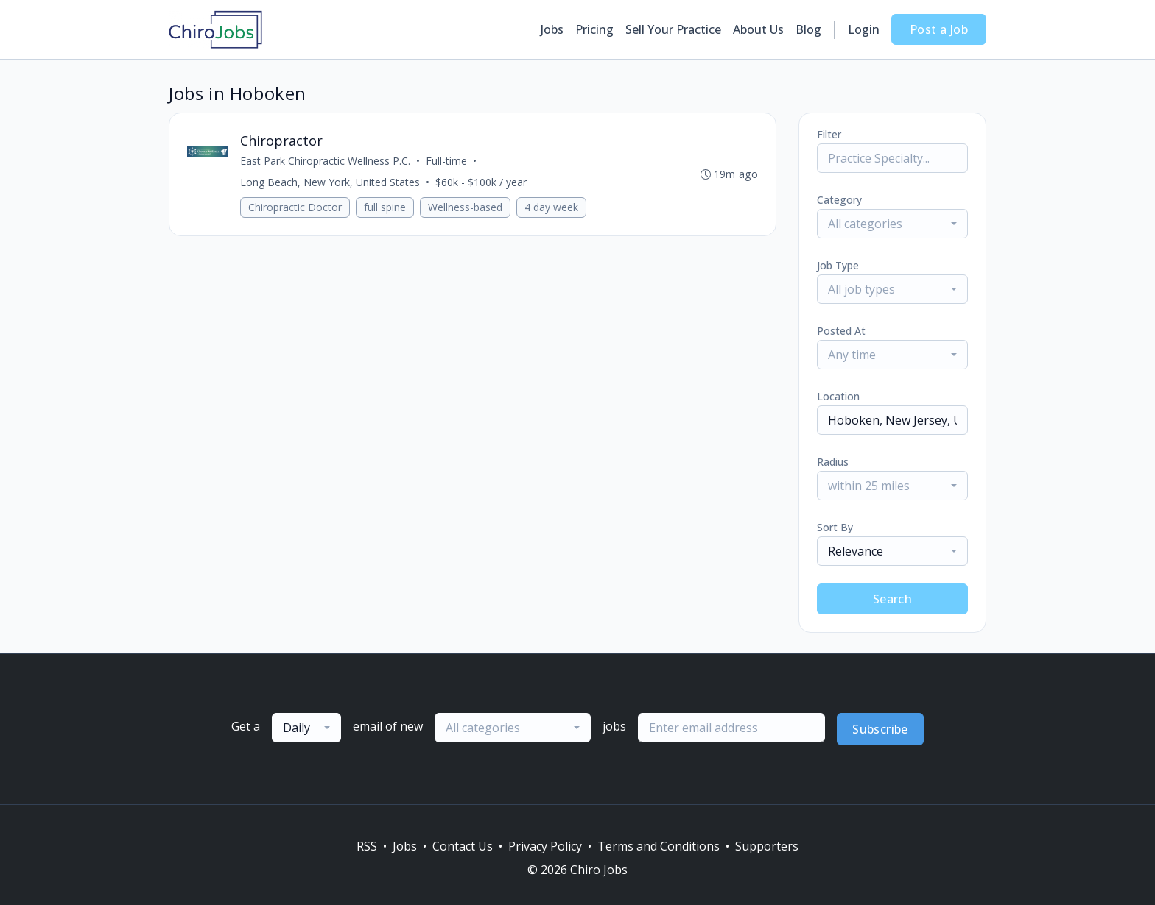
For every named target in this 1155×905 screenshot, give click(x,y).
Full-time (446, 161)
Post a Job (939, 29)
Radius (833, 462)
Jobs (552, 29)
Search (892, 599)
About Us (758, 29)
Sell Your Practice (673, 29)
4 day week (551, 207)
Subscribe (880, 729)
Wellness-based (465, 207)
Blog (808, 29)
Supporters (766, 846)
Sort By (835, 527)
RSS (367, 846)
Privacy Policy (545, 846)
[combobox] (892, 223)
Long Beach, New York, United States (330, 182)
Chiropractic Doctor (295, 207)
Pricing (594, 29)
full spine (385, 207)
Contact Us (462, 846)
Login (864, 29)
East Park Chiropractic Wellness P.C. (325, 161)
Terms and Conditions (658, 846)
